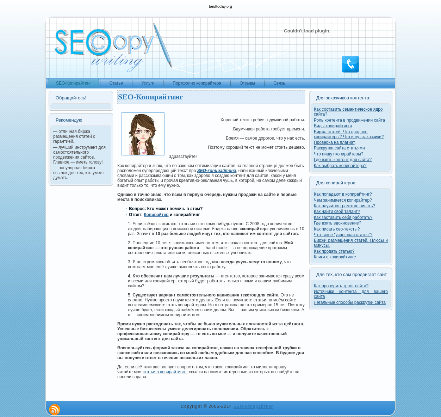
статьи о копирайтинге (165, 371)
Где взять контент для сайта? (343, 159)
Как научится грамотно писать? (344, 205)
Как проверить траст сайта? (341, 285)
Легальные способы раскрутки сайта (350, 302)
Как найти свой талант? (337, 211)
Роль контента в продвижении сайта (349, 120)
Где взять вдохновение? (337, 223)
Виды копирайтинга (333, 125)
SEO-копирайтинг (253, 406)
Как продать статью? (334, 251)
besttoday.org (220, 6)
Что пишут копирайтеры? (338, 154)
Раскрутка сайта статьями (339, 148)
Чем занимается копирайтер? (343, 200)
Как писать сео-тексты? (337, 229)
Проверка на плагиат (334, 142)
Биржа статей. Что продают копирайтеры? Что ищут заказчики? (349, 134)
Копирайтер (156, 214)
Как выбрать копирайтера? (340, 165)
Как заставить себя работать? (343, 217)
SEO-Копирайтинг (150, 96)
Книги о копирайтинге (335, 257)
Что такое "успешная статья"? (343, 234)
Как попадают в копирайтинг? (343, 194)
